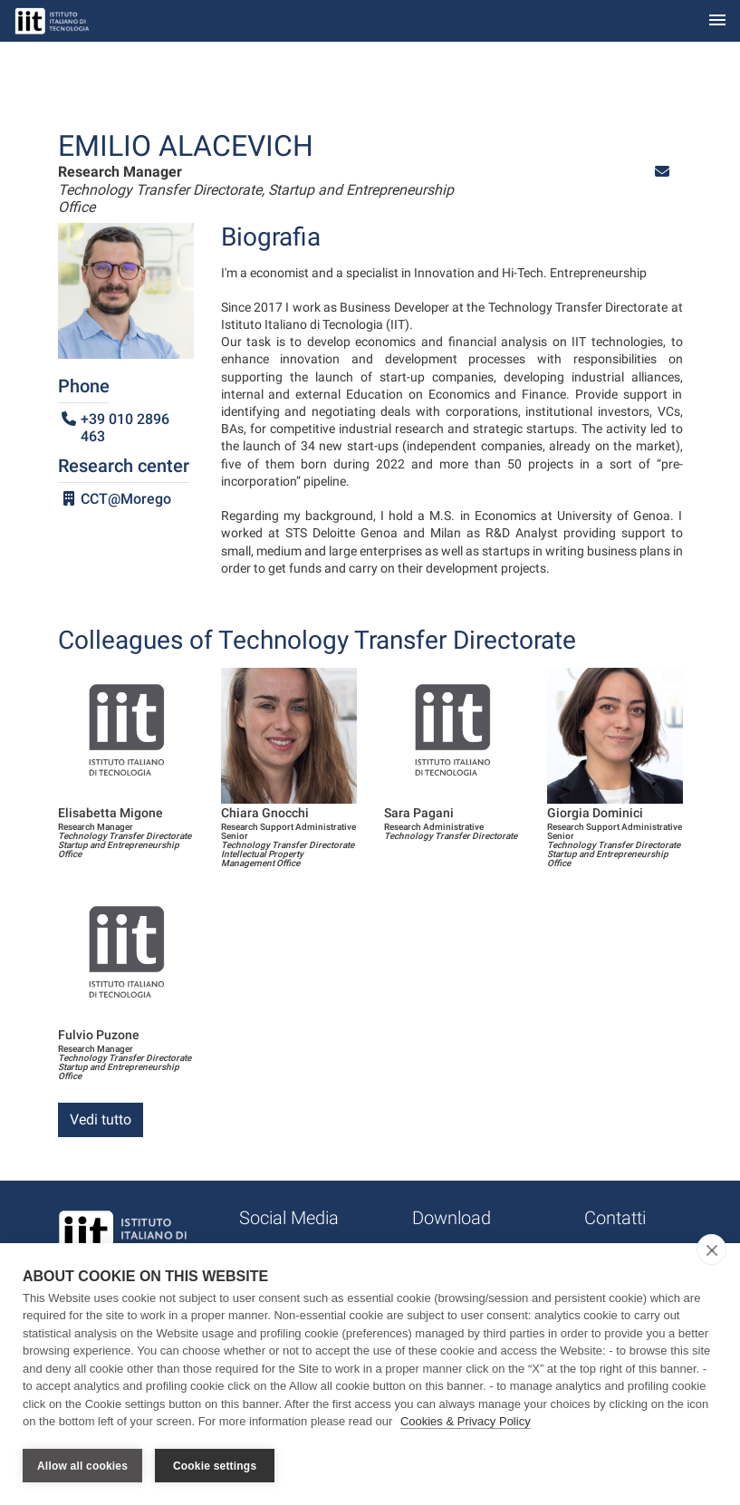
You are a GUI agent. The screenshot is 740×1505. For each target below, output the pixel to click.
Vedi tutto (100, 1119)
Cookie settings (214, 1466)
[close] (711, 1249)
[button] (662, 171)
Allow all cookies (82, 1466)
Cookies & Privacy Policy (465, 1422)
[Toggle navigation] (717, 21)
